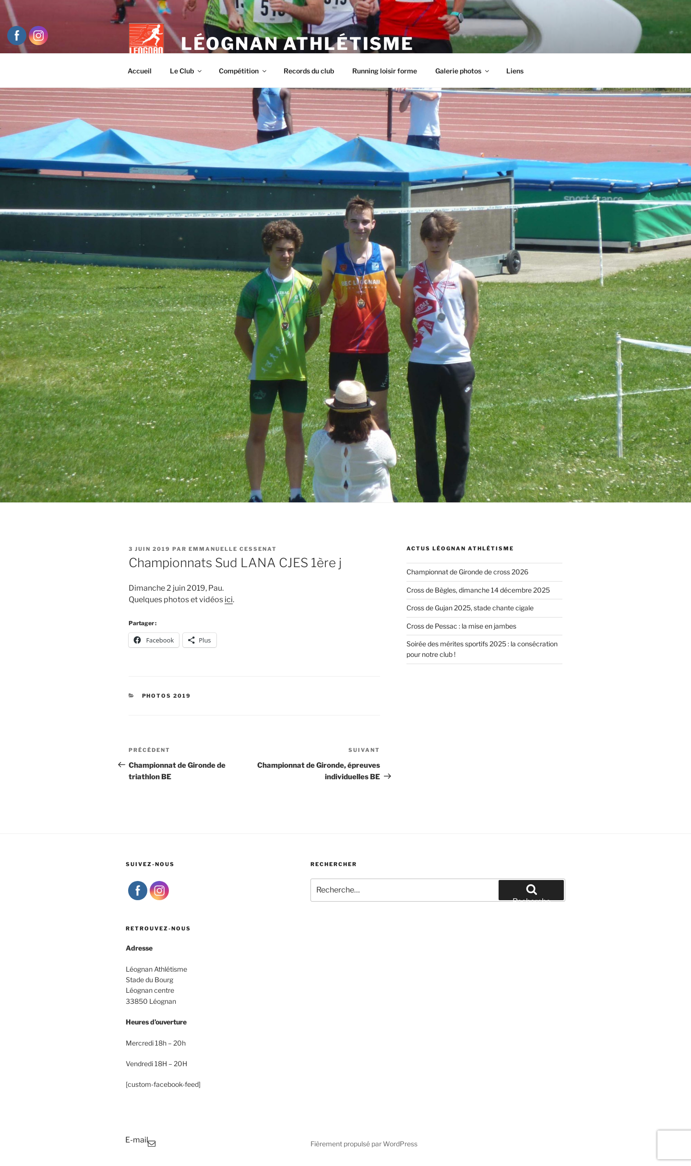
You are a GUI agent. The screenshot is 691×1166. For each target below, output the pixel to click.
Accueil (140, 71)
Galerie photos (462, 71)
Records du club (309, 71)
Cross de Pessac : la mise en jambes (461, 626)
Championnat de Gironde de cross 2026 (467, 572)
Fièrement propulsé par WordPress (363, 1144)
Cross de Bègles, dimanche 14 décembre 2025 (478, 590)
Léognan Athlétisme (297, 43)
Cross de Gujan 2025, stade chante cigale (470, 608)
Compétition (243, 71)
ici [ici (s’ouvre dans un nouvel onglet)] (229, 599)
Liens (515, 71)
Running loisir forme (384, 71)
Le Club (186, 71)
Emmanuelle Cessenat (233, 549)
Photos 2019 (166, 695)
